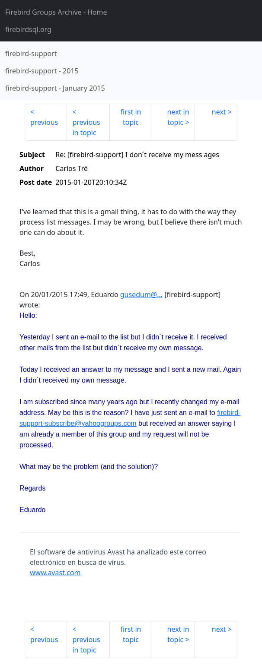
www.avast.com (55, 572)
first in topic (131, 117)
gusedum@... (141, 294)
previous (44, 122)
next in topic (178, 117)
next (219, 112)
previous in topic (86, 127)
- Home (56, 12)
